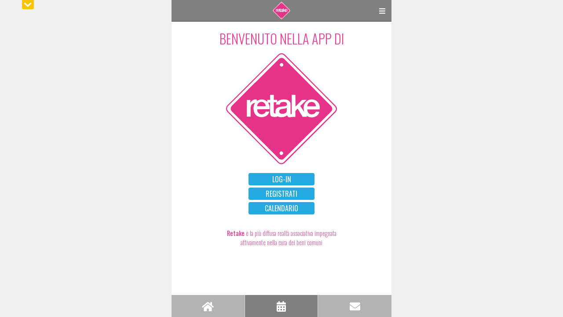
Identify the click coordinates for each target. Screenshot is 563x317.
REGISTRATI (281, 193)
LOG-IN (281, 179)
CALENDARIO (281, 208)
